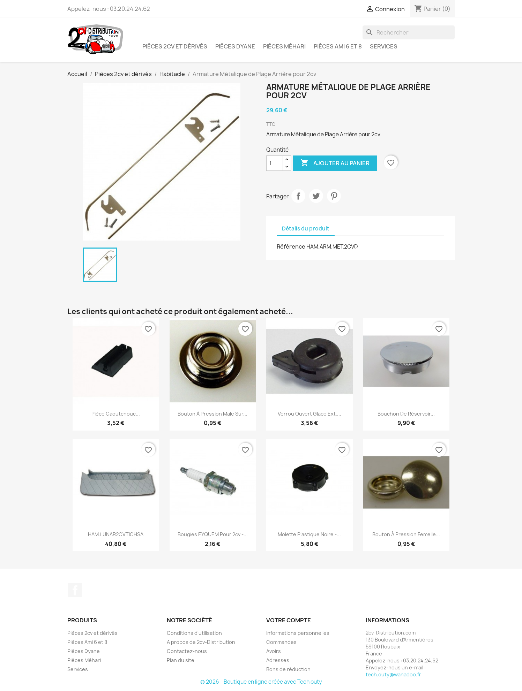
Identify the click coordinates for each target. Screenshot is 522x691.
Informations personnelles (297, 633)
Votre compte (288, 620)
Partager (298, 196)
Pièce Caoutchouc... (115, 413)
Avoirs (273, 651)
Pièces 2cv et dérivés (174, 46)
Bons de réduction (288, 669)
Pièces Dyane (235, 46)
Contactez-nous (187, 651)
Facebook (75, 590)
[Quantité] (274, 163)
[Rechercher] (409, 32)
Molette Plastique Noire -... (309, 534)
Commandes (281, 642)
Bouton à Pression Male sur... (212, 413)
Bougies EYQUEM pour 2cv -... (213, 534)
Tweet (316, 196)
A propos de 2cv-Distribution (201, 642)
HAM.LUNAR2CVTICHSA (115, 534)
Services (383, 46)
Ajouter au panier (335, 163)
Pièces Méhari (284, 46)
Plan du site (180, 660)
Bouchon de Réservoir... (406, 413)
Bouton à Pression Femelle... (406, 534)
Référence (291, 246)
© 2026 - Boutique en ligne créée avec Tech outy (261, 681)
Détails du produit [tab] (305, 228)
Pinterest (334, 196)
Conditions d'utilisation (194, 633)
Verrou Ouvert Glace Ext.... (309, 413)
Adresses (277, 660)
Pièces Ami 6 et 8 (338, 46)
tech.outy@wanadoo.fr (393, 674)
